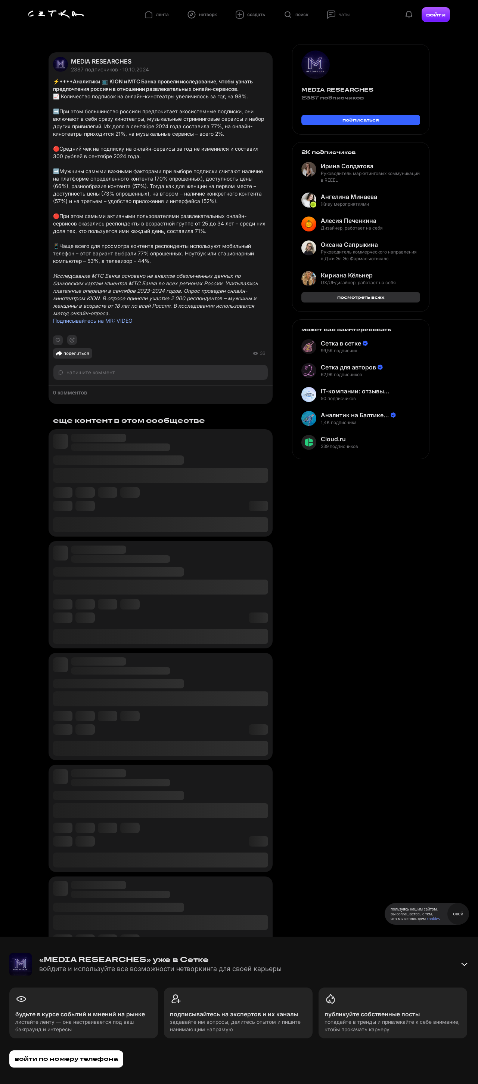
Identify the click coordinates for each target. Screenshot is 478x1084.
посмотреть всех (361, 297)
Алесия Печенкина (348, 220)
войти (436, 14)
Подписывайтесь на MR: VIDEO (93, 320)
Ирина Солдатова (347, 166)
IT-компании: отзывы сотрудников (352, 391)
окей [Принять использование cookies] (458, 914)
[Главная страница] (56, 14)
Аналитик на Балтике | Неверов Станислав (354, 415)
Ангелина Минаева (349, 196)
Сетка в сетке (341, 343)
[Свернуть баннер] (464, 964)
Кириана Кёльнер (347, 275)
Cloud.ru (333, 439)
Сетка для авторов (348, 367)
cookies (433, 918)
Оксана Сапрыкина (349, 244)
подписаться (360, 120)
